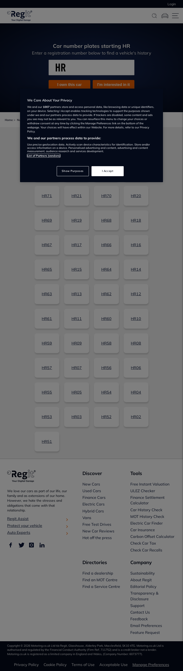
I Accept (107, 171)
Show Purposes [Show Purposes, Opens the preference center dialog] (72, 171)
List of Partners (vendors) (43, 155)
